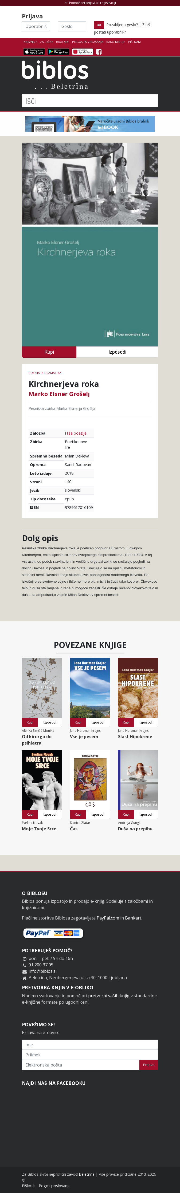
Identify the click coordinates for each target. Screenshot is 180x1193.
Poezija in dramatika (45, 373)
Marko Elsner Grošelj (59, 394)
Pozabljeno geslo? (122, 24)
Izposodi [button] (117, 352)
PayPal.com (108, 918)
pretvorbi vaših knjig (109, 996)
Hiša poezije (76, 433)
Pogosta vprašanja (87, 42)
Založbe (46, 42)
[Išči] (90, 100)
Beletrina (87, 1174)
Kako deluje (115, 42)
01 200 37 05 (41, 965)
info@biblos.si (43, 971)
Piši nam (134, 42)
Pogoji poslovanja (55, 1185)
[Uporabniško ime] (36, 26)
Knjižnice (30, 42)
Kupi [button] (49, 352)
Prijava (149, 1064)
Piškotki (29, 1185)
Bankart (133, 918)
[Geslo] (72, 26)
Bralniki (62, 42)
